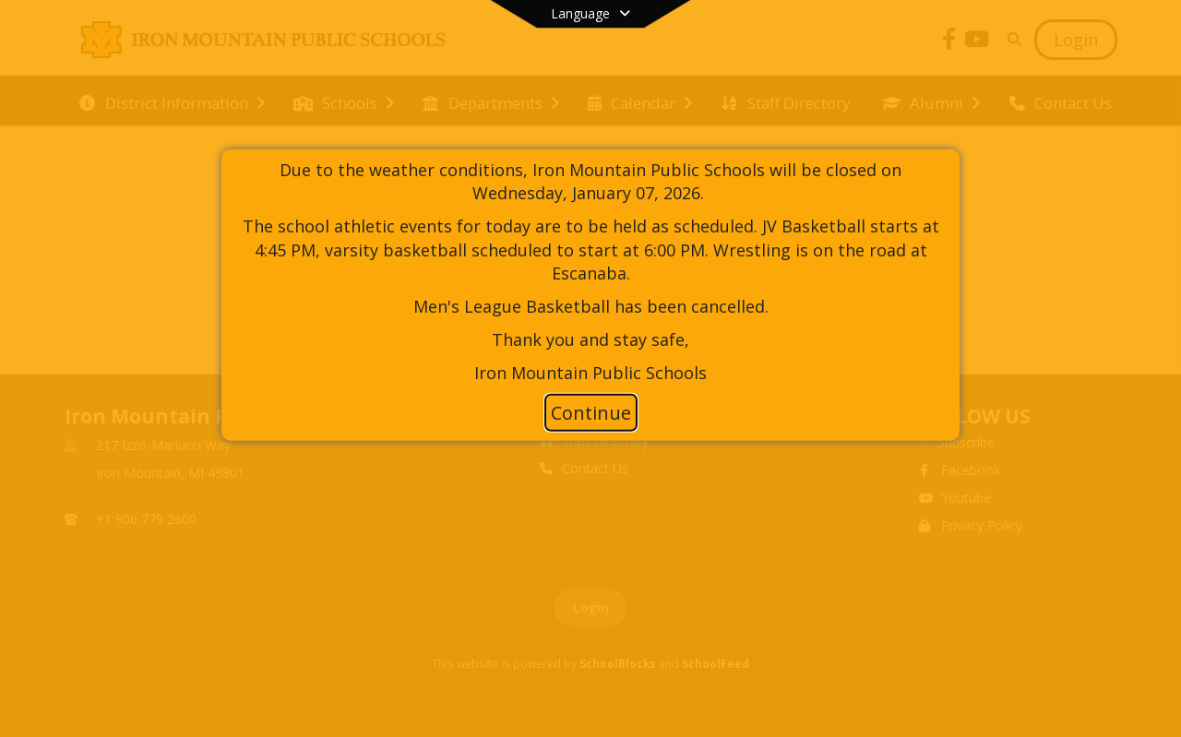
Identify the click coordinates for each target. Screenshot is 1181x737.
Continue (591, 412)
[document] (590, 271)
